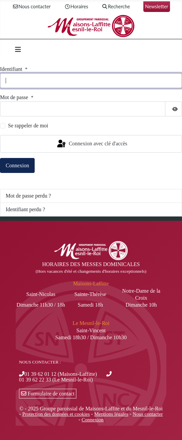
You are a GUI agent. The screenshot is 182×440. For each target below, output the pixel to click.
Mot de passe (17, 97)
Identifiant (14, 69)
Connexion (17, 165)
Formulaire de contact (47, 393)
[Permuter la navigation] (18, 50)
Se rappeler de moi (28, 125)
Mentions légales (111, 414)
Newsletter (156, 6)
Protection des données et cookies (56, 414)
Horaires (76, 7)
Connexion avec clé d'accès (91, 144)
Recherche (116, 7)
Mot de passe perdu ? (28, 196)
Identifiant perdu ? (25, 209)
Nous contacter (31, 7)
